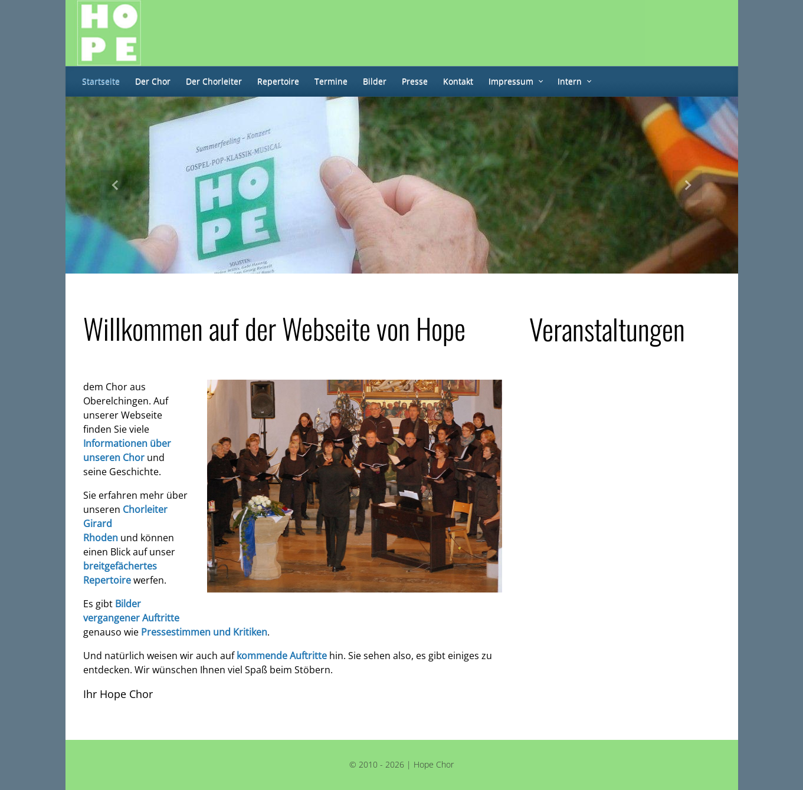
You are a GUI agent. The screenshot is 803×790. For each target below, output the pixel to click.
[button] (115, 185)
